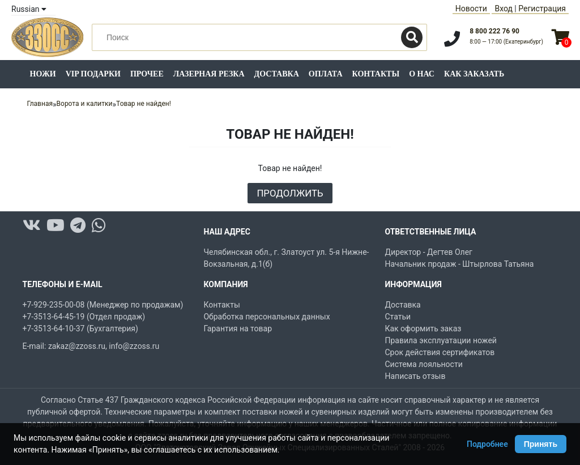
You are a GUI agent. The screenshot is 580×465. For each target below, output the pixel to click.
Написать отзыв (415, 376)
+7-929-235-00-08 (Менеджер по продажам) (103, 304)
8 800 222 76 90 (494, 31)
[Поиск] (412, 37)
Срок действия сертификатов (439, 352)
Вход (503, 8)
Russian (28, 9)
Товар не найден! (143, 104)
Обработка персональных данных (266, 316)
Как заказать (474, 74)
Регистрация (542, 8)
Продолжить (290, 193)
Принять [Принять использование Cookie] (540, 444)
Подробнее (487, 444)
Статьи (398, 316)
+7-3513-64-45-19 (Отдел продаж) (84, 316)
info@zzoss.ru (134, 346)
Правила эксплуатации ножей (440, 340)
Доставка (276, 74)
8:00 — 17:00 (506, 42)
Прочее (147, 74)
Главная (40, 104)
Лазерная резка (209, 74)
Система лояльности (423, 364)
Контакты (376, 74)
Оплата (326, 74)
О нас (421, 74)
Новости (471, 8)
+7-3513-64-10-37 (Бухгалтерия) (80, 328)
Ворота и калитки (85, 104)
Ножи (43, 74)
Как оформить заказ (423, 328)
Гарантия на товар (237, 328)
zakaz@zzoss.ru (76, 346)
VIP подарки (93, 74)
